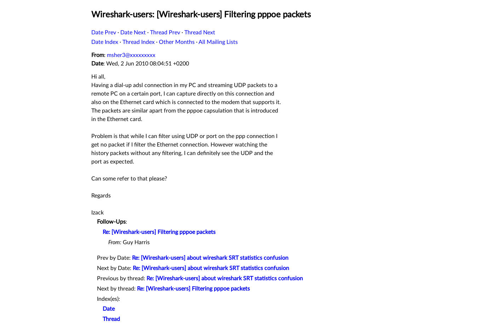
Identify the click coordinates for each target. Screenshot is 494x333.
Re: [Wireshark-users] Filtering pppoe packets (159, 232)
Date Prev (103, 32)
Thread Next (199, 32)
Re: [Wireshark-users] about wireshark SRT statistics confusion (210, 258)
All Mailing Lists (218, 42)
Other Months (177, 42)
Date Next (133, 32)
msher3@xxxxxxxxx (131, 55)
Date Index (104, 42)
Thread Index (138, 42)
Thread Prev (165, 32)
